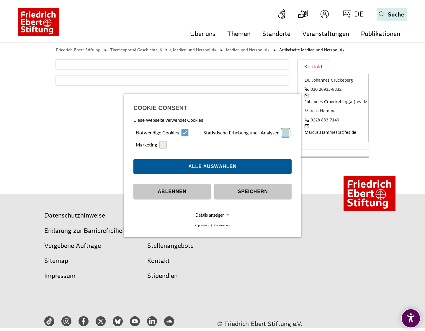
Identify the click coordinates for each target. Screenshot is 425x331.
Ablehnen (172, 191)
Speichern (253, 191)
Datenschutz (222, 225)
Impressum (202, 225)
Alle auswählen (212, 166)
